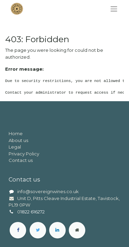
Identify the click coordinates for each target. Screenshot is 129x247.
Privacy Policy (24, 153)
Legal (15, 147)
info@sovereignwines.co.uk (48, 191)
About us (18, 140)
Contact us (21, 160)
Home (16, 133)
